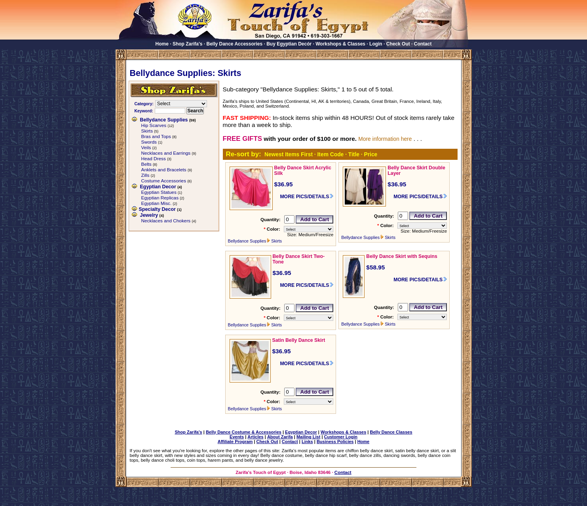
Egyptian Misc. (156, 203)
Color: (273, 229)
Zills (145, 175)
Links (307, 441)
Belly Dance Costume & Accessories (243, 432)
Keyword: (144, 111)
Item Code (330, 154)
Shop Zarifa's (188, 44)
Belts (146, 164)
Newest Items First (288, 154)
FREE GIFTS (242, 138)
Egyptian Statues (159, 192)
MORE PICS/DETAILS (304, 196)
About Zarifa (280, 436)
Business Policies (335, 441)
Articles (255, 436)
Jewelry (149, 215)
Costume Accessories (163, 181)
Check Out (398, 44)
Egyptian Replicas (160, 198)
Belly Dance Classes (391, 432)
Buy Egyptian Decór (289, 44)
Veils (146, 147)
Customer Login (340, 436)
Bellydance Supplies (164, 120)
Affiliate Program (235, 441)
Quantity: (270, 219)
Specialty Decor (157, 209)
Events (237, 436)
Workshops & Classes (340, 44)
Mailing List (308, 436)
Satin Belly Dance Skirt (298, 340)
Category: (144, 104)
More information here (385, 139)
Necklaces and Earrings (166, 153)
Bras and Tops (156, 136)
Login (375, 44)
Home (162, 44)
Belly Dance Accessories (235, 44)
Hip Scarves (154, 125)
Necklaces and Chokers (166, 221)
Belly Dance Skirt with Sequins (401, 256)
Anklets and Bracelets (163, 169)
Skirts (147, 131)
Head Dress (153, 158)
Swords (149, 142)
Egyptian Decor (158, 187)
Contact (423, 44)
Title (353, 154)
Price (370, 154)
